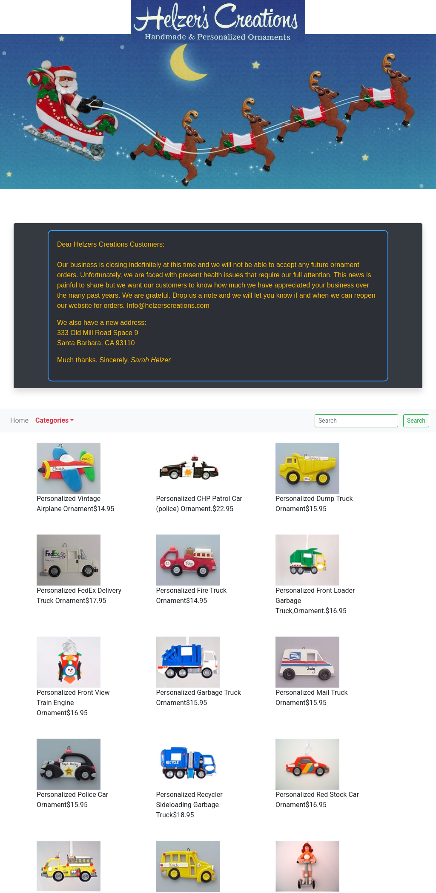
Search (416, 420)
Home (19, 420)
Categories (52, 420)
